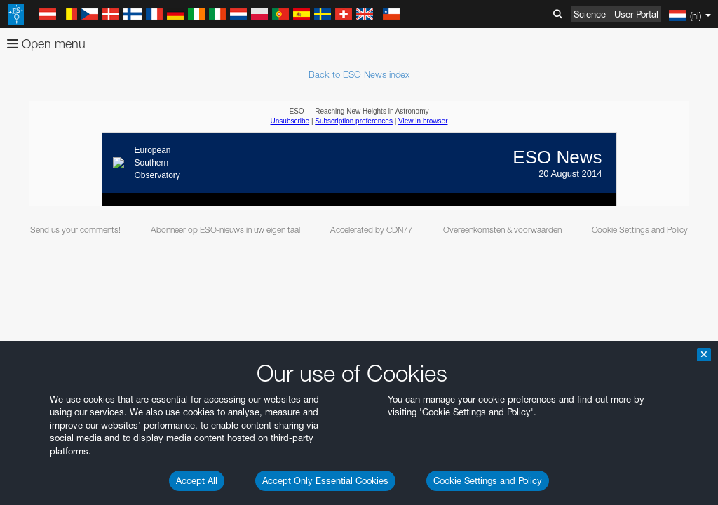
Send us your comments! (75, 229)
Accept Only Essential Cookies (325, 480)
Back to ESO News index (359, 74)
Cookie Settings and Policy (487, 480)
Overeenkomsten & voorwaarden (502, 229)
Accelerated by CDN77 (371, 229)
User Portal (636, 14)
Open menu (46, 43)
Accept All (196, 480)
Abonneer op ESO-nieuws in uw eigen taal (225, 229)
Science (590, 14)
